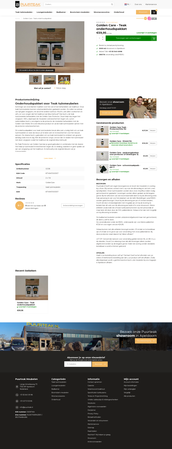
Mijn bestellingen (130, 386)
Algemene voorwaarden (97, 407)
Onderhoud (119, 12)
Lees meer (50, 158)
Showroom (143, 12)
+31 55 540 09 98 (26, 395)
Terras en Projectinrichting (98, 396)
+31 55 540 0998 (115, 51)
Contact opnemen (95, 382)
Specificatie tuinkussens (97, 393)
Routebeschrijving (145, 341)
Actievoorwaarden (95, 442)
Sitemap (91, 428)
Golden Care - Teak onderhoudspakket (37, 18)
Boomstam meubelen (79, 12)
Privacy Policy (93, 414)
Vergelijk (127, 393)
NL (127, 4)
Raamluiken (92, 431)
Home (17, 18)
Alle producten (129, 396)
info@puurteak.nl (26, 407)
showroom (49, 70)
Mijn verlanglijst (130, 389)
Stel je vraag (60, 88)
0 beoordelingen (112, 22)
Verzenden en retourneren (98, 421)
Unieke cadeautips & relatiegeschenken (103, 400)
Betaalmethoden (94, 417)
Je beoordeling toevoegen (73, 205)
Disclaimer (92, 410)
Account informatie (131, 382)
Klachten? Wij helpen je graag (99, 435)
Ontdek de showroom (111, 113)
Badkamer (61, 12)
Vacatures (91, 403)
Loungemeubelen (44, 12)
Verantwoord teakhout (96, 389)
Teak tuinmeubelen (23, 12)
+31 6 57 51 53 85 (26, 401)
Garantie (91, 386)
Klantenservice (93, 424)
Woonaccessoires (102, 12)
